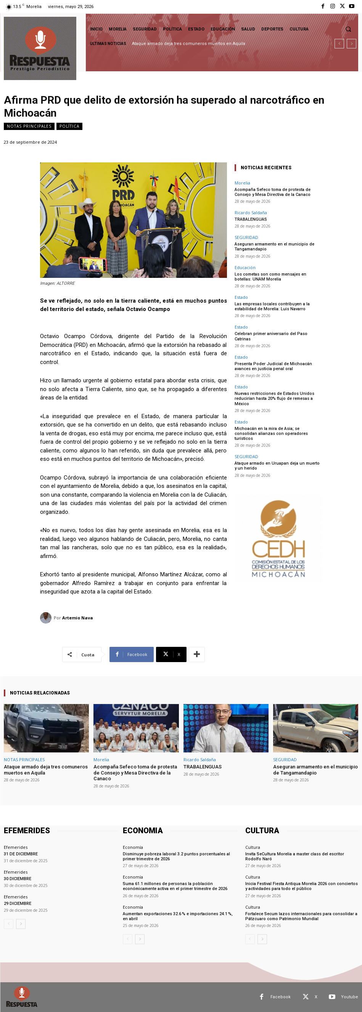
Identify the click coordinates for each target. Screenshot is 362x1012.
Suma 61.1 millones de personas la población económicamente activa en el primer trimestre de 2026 (175, 886)
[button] (348, 29)
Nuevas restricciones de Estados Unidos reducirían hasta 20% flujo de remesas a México (274, 398)
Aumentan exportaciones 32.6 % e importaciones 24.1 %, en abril (178, 916)
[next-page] (21, 924)
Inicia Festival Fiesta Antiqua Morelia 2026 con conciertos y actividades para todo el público (301, 886)
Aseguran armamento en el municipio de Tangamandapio (315, 770)
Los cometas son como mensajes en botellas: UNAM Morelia (270, 277)
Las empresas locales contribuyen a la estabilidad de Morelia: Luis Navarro (272, 306)
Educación (245, 267)
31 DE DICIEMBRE (21, 854)
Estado (241, 297)
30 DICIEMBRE (17, 878)
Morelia (242, 183)
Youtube (349, 996)
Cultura (252, 847)
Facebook (280, 996)
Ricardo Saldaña (251, 212)
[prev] (339, 43)
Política (69, 126)
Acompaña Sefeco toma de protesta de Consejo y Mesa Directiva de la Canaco (273, 192)
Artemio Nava (77, 618)
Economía (133, 847)
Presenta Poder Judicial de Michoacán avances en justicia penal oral (273, 366)
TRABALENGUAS (251, 219)
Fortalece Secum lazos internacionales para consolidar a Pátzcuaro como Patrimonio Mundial (301, 916)
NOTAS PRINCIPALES (29, 126)
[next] (351, 43)
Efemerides (15, 847)
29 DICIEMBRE (17, 903)
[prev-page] (8, 924)
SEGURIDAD (246, 237)
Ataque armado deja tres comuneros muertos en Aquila (188, 43)
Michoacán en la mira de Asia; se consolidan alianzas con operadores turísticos (271, 433)
